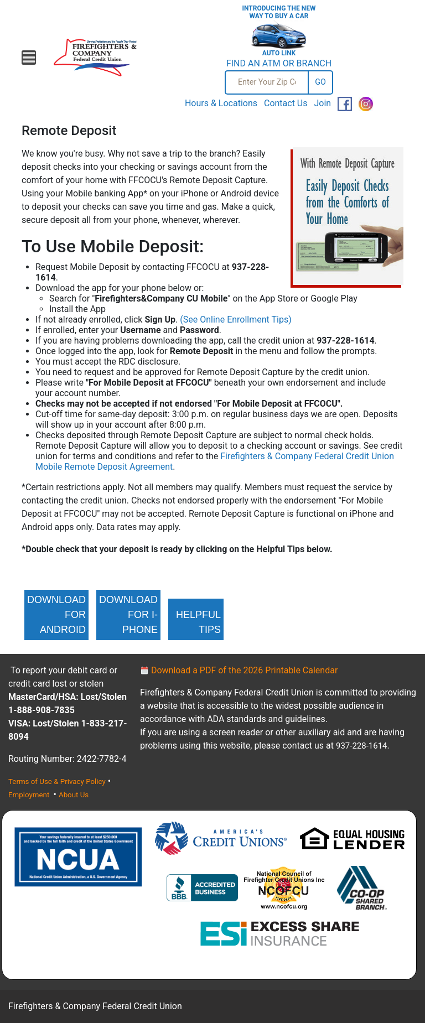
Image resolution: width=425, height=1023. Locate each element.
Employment (29, 795)
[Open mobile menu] (29, 57)
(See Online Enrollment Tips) (235, 319)
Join (322, 103)
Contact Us (286, 103)
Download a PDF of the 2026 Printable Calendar (239, 670)
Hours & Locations (221, 103)
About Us (74, 795)
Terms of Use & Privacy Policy (57, 781)
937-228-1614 (361, 746)
